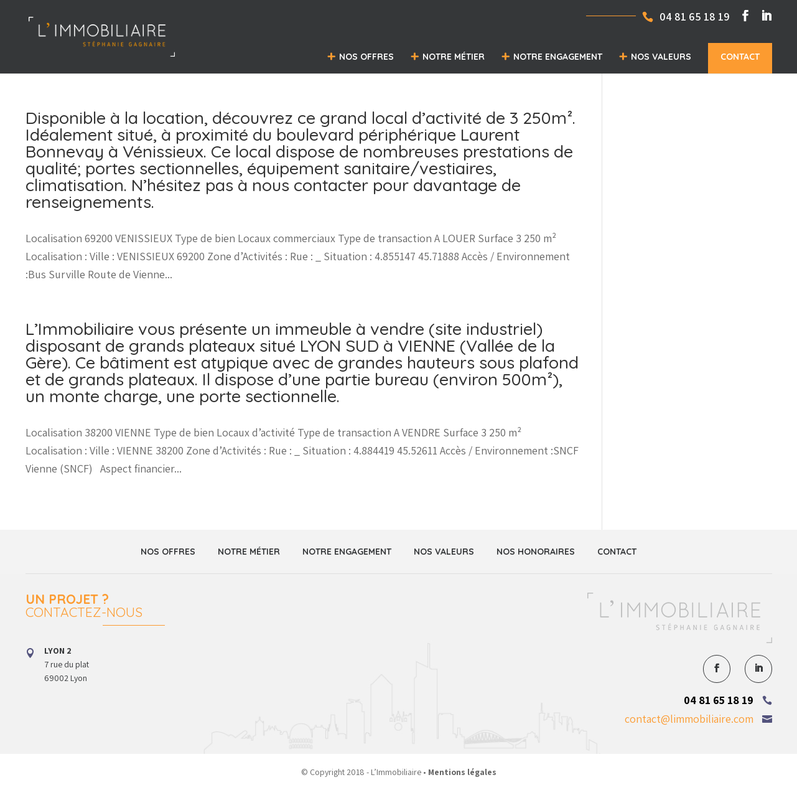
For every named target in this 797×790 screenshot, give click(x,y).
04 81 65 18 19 (718, 700)
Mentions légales (462, 772)
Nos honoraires (535, 551)
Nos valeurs (661, 56)
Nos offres (366, 56)
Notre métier (453, 56)
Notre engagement (557, 56)
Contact (740, 56)
